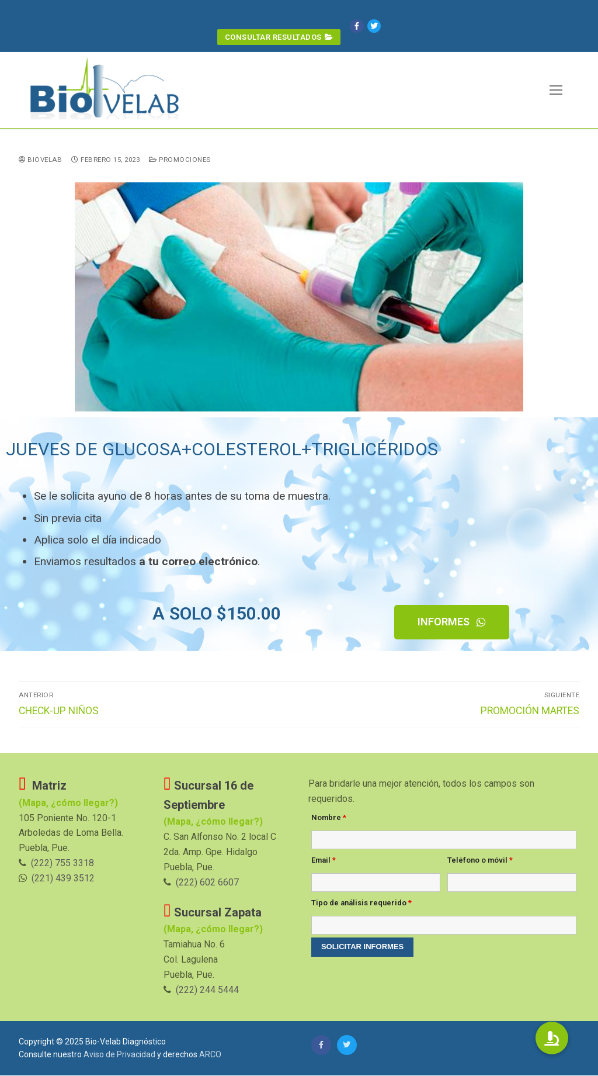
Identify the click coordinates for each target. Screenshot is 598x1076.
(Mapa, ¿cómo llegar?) (213, 804)
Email (323, 860)
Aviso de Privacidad (119, 1055)
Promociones (180, 160)
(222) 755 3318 (62, 863)
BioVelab (40, 160)
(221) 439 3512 (63, 878)
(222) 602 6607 (207, 882)
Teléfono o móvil (480, 860)
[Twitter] (377, 26)
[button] (451, 623)
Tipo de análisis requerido (361, 903)
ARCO (210, 1055)
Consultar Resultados (279, 36)
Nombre (328, 818)
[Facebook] (359, 26)
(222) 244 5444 (207, 990)
